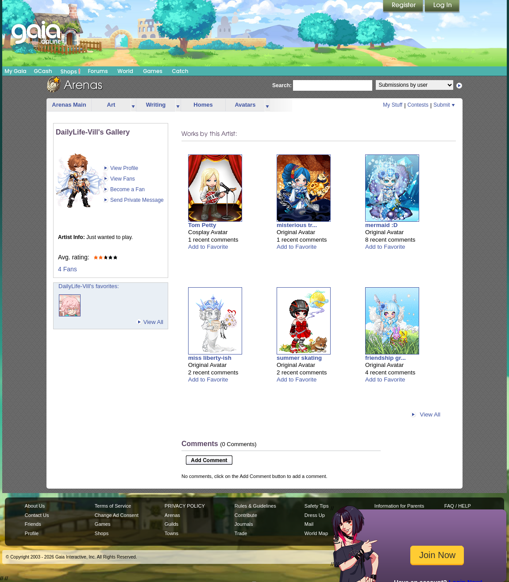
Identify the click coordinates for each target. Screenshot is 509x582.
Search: (282, 85)
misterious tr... (297, 225)
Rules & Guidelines (255, 506)
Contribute (246, 515)
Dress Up (315, 515)
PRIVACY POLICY (185, 506)
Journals (244, 524)
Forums (98, 71)
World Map (316, 533)
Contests (418, 105)
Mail (309, 524)
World (125, 71)
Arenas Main (69, 104)
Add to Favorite (208, 246)
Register (403, 6)
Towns (171, 533)
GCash (43, 71)
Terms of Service (113, 506)
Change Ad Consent (117, 515)
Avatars (245, 104)
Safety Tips (317, 506)
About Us (35, 506)
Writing (156, 104)
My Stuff (392, 105)
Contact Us (37, 515)
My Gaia (15, 71)
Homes (202, 104)
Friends (33, 524)
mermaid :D (381, 225)
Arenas (172, 515)
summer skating (299, 358)
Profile (32, 533)
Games (152, 71)
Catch (180, 71)
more (133, 105)
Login (442, 6)
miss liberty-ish (209, 358)
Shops (71, 71)
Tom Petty (202, 225)
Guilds (171, 524)
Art (111, 104)
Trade (241, 533)
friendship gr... (385, 358)
